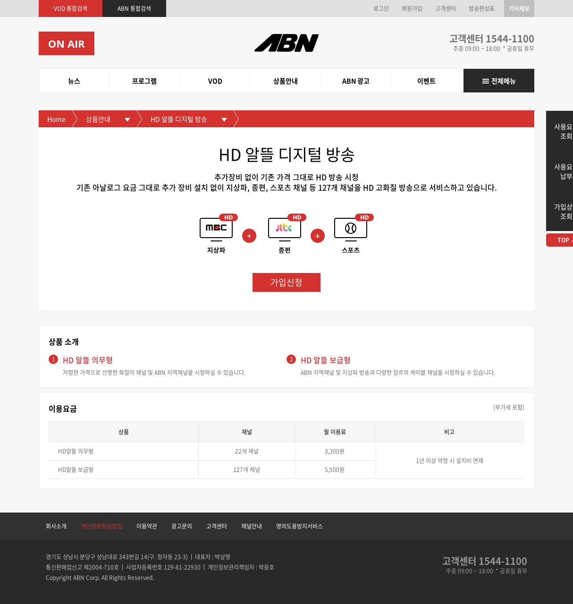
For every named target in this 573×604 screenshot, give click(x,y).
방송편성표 (482, 8)
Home (56, 119)
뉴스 (74, 80)
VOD (215, 80)
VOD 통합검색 (70, 8)
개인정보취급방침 (101, 526)
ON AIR (66, 43)
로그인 (381, 8)
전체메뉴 (503, 80)
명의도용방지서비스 (299, 526)
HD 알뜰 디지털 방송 (179, 119)
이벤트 (426, 80)
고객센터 (445, 8)
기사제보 (519, 8)
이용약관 (146, 526)
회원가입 (412, 8)
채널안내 (251, 526)
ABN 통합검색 (134, 8)
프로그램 (144, 80)
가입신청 (286, 282)
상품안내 (285, 80)
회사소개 (56, 526)
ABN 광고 (356, 80)
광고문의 (181, 526)
